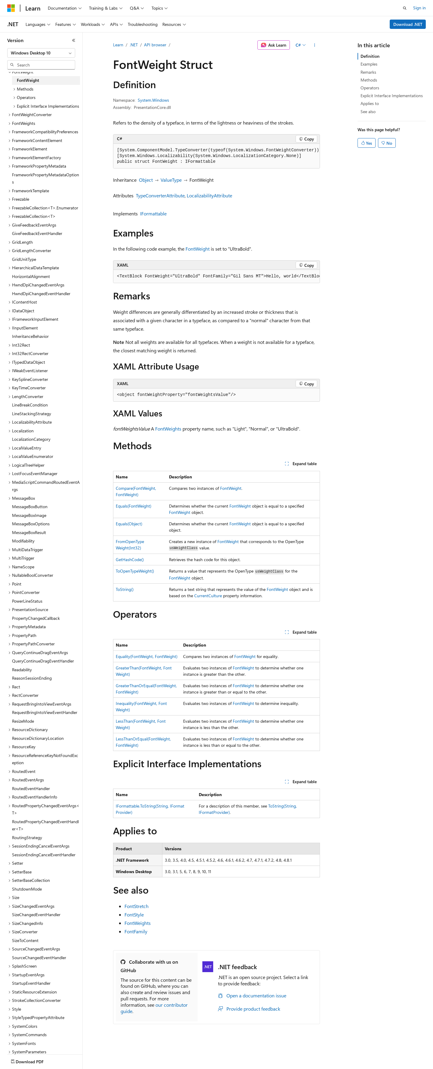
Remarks (368, 72)
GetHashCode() (130, 559)
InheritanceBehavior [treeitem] (30, 336)
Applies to (370, 103)
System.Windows (153, 100)
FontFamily (135, 931)
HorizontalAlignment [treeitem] (31, 276)
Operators (370, 88)
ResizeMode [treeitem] (23, 721)
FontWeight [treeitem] (28, 80)
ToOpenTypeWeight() (135, 571)
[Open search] (405, 8)
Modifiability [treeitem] (23, 541)
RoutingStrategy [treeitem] (27, 837)
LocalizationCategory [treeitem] (31, 439)
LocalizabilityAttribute (209, 195)
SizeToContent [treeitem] (25, 940)
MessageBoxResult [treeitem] (29, 532)
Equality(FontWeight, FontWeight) (146, 656)
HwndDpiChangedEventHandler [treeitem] (41, 293)
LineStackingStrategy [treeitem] (31, 413)
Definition (370, 56)
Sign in (419, 8)
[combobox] (41, 53)
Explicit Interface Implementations (392, 95)
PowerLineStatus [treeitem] (27, 601)
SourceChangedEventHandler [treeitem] (39, 957)
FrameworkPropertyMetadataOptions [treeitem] (45, 178)
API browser (155, 45)
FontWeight (198, 249)
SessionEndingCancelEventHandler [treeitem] (43, 854)
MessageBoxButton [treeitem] (30, 506)
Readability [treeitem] (22, 669)
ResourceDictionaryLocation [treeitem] (38, 738)
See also (368, 111)
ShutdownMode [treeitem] (27, 889)
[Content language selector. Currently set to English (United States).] (34, 1058)
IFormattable (153, 213)
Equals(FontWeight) (133, 506)
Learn (118, 45)
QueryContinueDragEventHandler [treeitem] (43, 661)
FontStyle (134, 914)
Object (146, 180)
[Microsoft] (11, 8)
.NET (134, 45)
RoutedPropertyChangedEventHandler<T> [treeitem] (45, 825)
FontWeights (168, 428)
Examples (369, 64)
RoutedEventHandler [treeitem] (31, 788)
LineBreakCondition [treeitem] (30, 405)
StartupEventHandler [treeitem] (31, 983)
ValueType (171, 180)
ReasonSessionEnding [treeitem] (32, 678)
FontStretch (136, 906)
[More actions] (314, 45)
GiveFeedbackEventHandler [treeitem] (37, 233)
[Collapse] (73, 40)
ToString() (125, 589)
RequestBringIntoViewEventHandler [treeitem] (44, 712)
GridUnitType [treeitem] (24, 259)
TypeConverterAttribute (160, 195)
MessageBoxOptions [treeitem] (31, 524)
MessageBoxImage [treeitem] (29, 515)
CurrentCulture (208, 595)
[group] (216, 156)
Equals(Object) (129, 524)
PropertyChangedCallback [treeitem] (36, 618)
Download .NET (407, 24)
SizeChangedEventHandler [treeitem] (36, 914)
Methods (369, 80)
